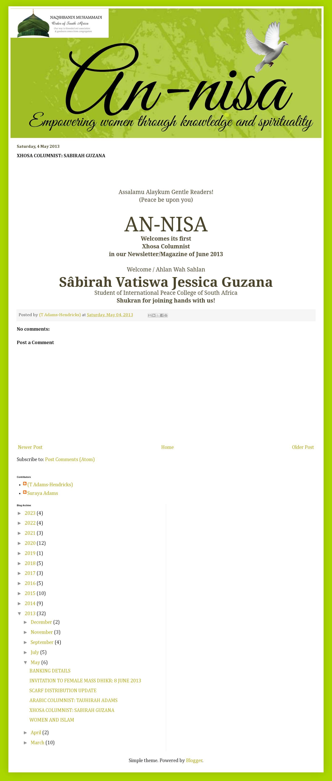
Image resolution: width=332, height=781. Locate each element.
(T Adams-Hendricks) (50, 484)
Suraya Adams (42, 493)
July (35, 652)
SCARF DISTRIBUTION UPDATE (62, 690)
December (42, 622)
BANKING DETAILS (49, 671)
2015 (31, 593)
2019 (31, 553)
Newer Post (30, 447)
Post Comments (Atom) (70, 459)
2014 (31, 603)
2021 (31, 533)
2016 (31, 583)
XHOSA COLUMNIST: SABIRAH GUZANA (71, 710)
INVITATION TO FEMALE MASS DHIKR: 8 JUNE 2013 (85, 680)
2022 (31, 523)
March (38, 742)
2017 (31, 573)
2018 (31, 563)
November (42, 632)
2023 (31, 513)
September (43, 642)
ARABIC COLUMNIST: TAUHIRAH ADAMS (73, 700)
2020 (31, 543)
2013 (31, 613)
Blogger (194, 760)
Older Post (303, 447)
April (36, 732)
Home (167, 447)
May (36, 662)
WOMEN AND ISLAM (51, 720)
